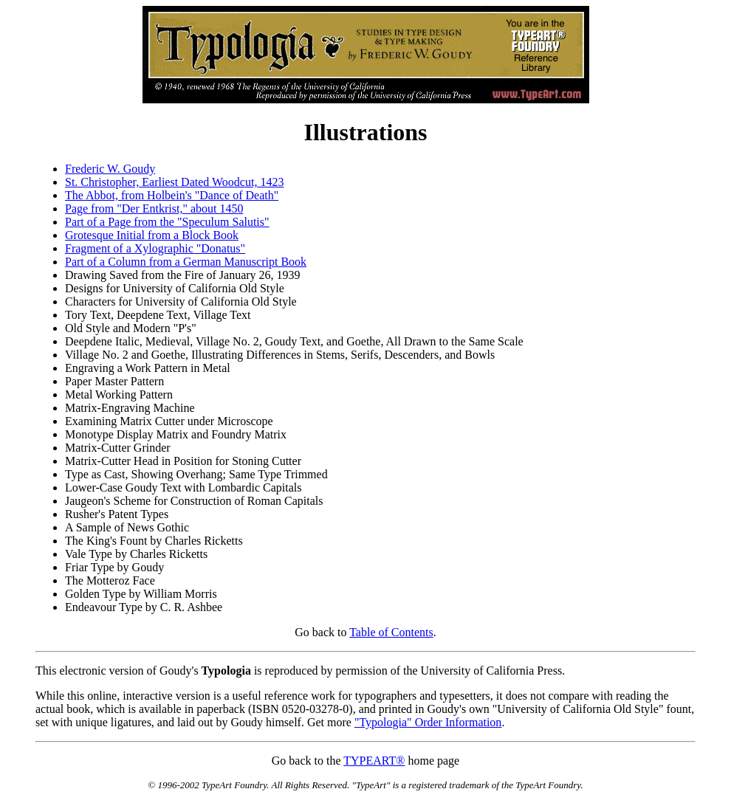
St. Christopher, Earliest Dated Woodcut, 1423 (174, 182)
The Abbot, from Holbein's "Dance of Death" (171, 195)
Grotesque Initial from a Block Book (151, 235)
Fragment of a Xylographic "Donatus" (155, 248)
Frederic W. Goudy (110, 168)
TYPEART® (374, 760)
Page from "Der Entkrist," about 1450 (154, 208)
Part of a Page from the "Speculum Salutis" (167, 222)
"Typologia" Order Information (427, 722)
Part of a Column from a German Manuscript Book (185, 261)
